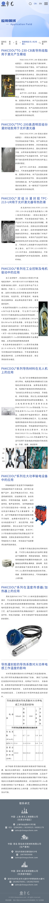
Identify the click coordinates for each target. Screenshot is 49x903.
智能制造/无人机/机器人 (29, 43)
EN (40, 4)
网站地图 (8, 900)
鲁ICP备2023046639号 (21, 900)
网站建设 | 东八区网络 (36, 900)
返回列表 (43, 43)
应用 (16, 43)
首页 (10, 43)
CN (35, 4)
